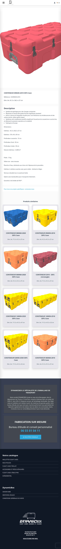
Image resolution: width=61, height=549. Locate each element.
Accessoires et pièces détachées (13, 469)
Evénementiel (7, 476)
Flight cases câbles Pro (11, 473)
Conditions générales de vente (13, 498)
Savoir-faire (7, 492)
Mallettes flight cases (10, 459)
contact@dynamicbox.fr (30, 409)
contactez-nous (29, 189)
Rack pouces (7, 463)
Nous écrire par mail (30, 538)
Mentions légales (9, 495)
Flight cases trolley (10, 466)
